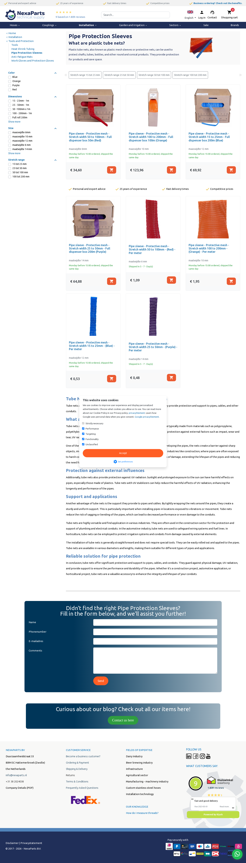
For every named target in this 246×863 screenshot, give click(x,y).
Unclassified (92, 444)
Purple (16, 85)
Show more (14, 121)
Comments (35, 650)
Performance (92, 428)
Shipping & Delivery (76, 768)
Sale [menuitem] (206, 25)
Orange (16, 81)
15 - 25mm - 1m (20, 100)
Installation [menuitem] (88, 25)
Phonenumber (37, 631)
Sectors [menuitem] (175, 25)
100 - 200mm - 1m (22, 113)
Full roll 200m (19, 117)
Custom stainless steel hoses (143, 787)
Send (101, 680)
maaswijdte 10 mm (22, 136)
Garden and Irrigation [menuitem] (133, 25)
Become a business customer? (83, 756)
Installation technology (140, 794)
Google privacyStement (147, 417)
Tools (14, 44)
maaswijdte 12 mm (22, 140)
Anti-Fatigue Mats (22, 56)
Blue (14, 77)
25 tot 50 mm (19, 168)
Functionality (92, 439)
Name (32, 622)
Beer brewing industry (139, 762)
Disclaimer (12, 842)
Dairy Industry (134, 756)
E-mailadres (36, 641)
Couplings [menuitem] (49, 25)
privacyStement (137, 413)
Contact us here (123, 720)
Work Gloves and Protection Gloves (32, 60)
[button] (190, 15)
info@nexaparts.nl (16, 775)
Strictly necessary (94, 423)
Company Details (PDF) (19, 787)
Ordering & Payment (77, 762)
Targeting (91, 434)
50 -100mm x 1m (21, 109)
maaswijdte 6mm (21, 132)
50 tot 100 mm (20, 172)
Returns (70, 775)
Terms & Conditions (77, 781)
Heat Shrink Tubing (22, 48)
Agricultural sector (137, 775)
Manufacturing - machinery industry (147, 781)
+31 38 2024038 (15, 781)
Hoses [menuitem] (15, 25)
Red (14, 89)
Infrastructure (134, 768)
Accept (123, 453)
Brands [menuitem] (235, 25)
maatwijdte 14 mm (22, 149)
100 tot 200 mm (20, 176)
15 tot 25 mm (19, 164)
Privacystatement (31, 842)
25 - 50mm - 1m (20, 104)
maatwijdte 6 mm (21, 145)
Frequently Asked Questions (82, 787)
